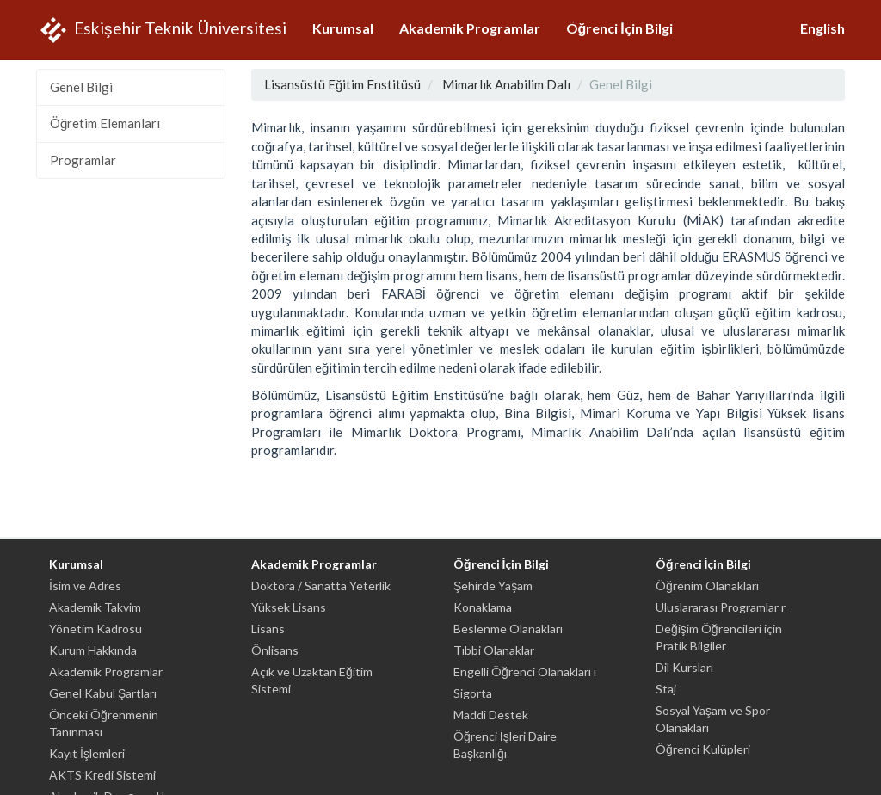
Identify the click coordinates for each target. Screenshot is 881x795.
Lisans (268, 628)
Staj (666, 688)
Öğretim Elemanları (105, 123)
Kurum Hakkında (93, 650)
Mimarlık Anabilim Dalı (506, 84)
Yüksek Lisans (288, 607)
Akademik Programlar (469, 28)
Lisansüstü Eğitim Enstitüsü (342, 84)
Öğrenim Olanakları (707, 585)
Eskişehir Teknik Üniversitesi (161, 30)
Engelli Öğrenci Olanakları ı (524, 671)
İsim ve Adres (85, 585)
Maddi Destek (490, 714)
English (822, 28)
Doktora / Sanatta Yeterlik (321, 585)
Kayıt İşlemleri (87, 753)
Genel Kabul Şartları (103, 693)
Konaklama (482, 607)
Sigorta (472, 693)
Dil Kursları (684, 667)
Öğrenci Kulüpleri (703, 749)
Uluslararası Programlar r (721, 607)
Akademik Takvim (95, 607)
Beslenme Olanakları (508, 628)
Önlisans (275, 650)
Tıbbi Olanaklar (493, 650)
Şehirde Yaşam (493, 585)
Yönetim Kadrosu (95, 628)
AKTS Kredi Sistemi (102, 774)
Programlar (83, 160)
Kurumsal (342, 28)
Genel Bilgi (81, 87)
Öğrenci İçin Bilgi (619, 28)
